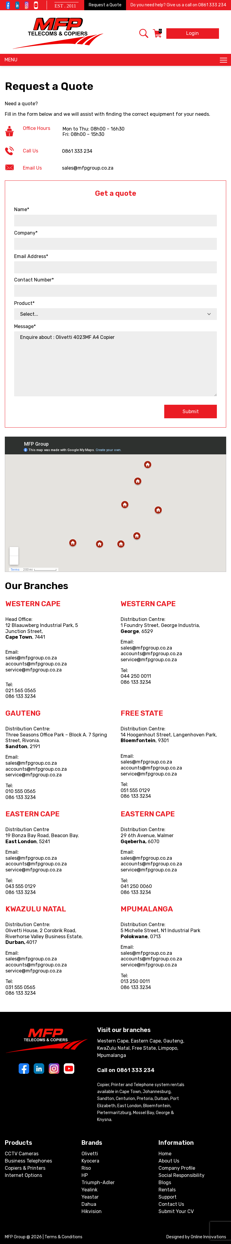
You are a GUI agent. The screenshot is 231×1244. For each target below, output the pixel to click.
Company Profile (177, 1168)
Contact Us (171, 1204)
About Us (169, 1161)
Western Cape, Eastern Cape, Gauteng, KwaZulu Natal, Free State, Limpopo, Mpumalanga (140, 1048)
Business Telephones (28, 1161)
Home (165, 1153)
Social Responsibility (182, 1175)
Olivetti (90, 1153)
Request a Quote (105, 5)
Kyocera (90, 1161)
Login (192, 33)
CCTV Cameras (21, 1153)
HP (85, 1175)
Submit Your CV (176, 1211)
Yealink (89, 1190)
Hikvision (92, 1211)
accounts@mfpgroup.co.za (36, 664)
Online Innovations (208, 1236)
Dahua (89, 1204)
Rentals (167, 1190)
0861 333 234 (212, 5)
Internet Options (23, 1175)
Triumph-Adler (98, 1182)
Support (168, 1197)
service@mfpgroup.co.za (33, 670)
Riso (86, 1168)
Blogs (165, 1182)
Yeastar (90, 1197)
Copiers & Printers (25, 1168)
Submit (191, 411)
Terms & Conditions (63, 1236)
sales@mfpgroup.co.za (31, 658)
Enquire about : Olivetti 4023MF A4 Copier (115, 363)
